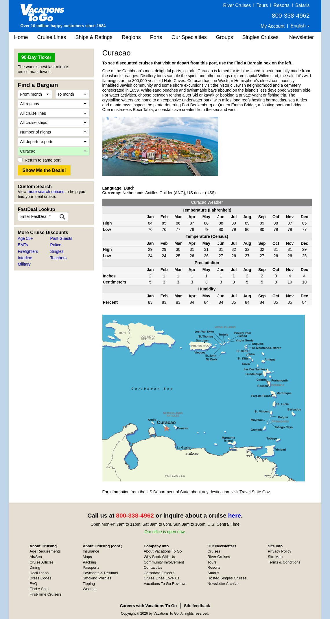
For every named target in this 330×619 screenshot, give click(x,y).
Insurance (91, 551)
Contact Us (153, 567)
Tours (262, 5)
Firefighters (28, 251)
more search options (45, 191)
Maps (87, 557)
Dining (35, 567)
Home (21, 37)
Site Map (275, 557)
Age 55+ (25, 238)
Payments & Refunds (100, 573)
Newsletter (301, 37)
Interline (25, 257)
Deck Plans (39, 573)
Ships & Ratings (94, 37)
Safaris (302, 5)
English (299, 25)
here (234, 515)
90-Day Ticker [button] (36, 57)
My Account (273, 26)
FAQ (33, 583)
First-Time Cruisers (45, 594)
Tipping (89, 583)
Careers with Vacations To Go (148, 605)
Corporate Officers (159, 573)
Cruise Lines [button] (51, 37)
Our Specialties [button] (189, 37)
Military (24, 264)
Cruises (213, 551)
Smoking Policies (97, 578)
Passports (91, 567)
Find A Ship (39, 589)
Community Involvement (164, 562)
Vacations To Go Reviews (165, 583)
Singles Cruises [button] (260, 37)
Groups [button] (224, 37)
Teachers (58, 257)
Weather (90, 589)
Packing (89, 562)
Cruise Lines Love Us (162, 578)
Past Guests (61, 238)
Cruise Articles (42, 562)
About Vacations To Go (163, 551)
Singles (57, 251)
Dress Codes (40, 578)
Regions (131, 37)
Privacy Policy (279, 551)
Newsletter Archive (223, 583)
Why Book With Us (159, 557)
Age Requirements (45, 551)
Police (55, 244)
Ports (156, 37)
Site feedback (197, 605)
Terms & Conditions (284, 562)
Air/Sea (36, 557)
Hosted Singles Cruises (226, 578)
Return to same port (43, 160)
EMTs (23, 244)
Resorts (282, 5)
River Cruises (237, 5)
